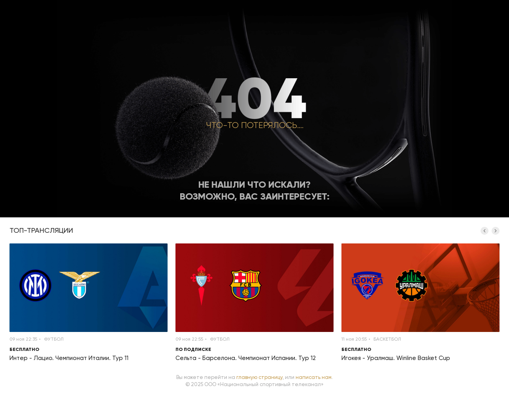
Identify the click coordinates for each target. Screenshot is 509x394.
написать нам (314, 377)
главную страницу (259, 377)
